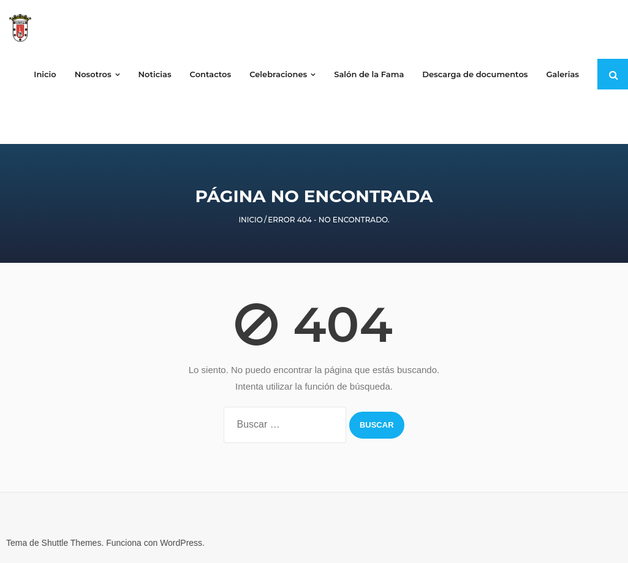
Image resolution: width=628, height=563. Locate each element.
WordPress (181, 543)
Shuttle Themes (72, 543)
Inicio (250, 219)
